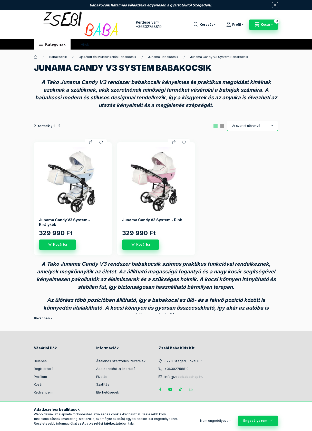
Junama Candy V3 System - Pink (152, 220)
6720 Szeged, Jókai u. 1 (183, 361)
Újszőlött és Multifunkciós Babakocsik (107, 57)
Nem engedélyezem (215, 421)
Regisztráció (44, 369)
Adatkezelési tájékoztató (115, 369)
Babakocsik (58, 57)
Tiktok (181, 389)
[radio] (222, 126)
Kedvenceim (43, 392)
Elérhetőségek (107, 392)
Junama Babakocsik (163, 57)
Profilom (40, 377)
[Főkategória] (35, 57)
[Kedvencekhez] (101, 142)
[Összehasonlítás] (90, 142)
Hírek (85, 44)
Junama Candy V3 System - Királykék (64, 222)
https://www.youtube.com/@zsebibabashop (170, 389)
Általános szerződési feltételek (120, 361)
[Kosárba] (57, 245)
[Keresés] (204, 25)
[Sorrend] (252, 126)
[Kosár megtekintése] (263, 25)
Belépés (40, 361)
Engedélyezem (255, 421)
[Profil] (235, 25)
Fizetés (102, 377)
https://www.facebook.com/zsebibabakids (160, 389)
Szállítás (102, 384)
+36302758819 (149, 26)
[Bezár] (275, 5)
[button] (52, 44)
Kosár (38, 384)
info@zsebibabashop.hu (183, 377)
